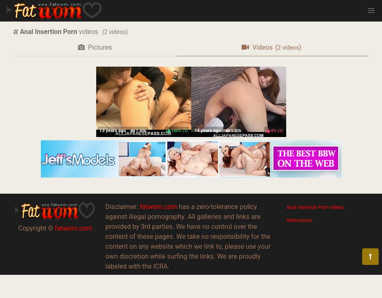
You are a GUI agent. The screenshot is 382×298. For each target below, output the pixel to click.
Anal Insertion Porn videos (315, 207)
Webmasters (300, 220)
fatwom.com (73, 228)
